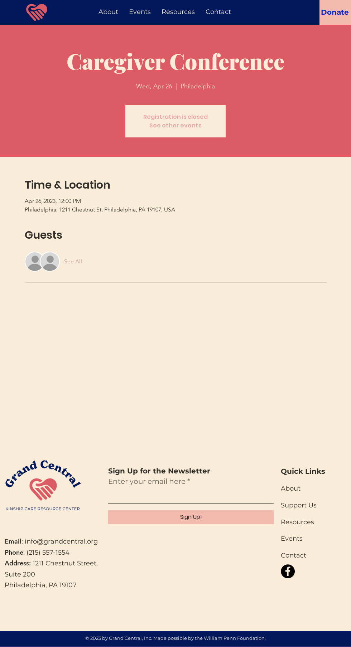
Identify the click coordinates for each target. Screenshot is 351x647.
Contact (293, 555)
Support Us (299, 505)
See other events (175, 125)
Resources (297, 522)
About (290, 488)
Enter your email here (147, 481)
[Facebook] (288, 571)
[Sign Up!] (191, 517)
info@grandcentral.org (61, 541)
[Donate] (335, 12)
